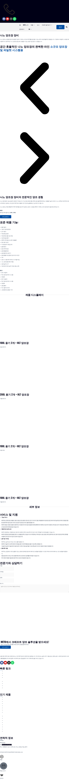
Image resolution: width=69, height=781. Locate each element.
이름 (1, 565)
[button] (67, 27)
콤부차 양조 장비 (7, 710)
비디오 (5, 675)
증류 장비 (5, 707)
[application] (34, 25)
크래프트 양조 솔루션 (8, 697)
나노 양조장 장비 (7, 703)
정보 (4, 671)
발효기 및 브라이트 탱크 (9, 705)
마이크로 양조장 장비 (8, 699)
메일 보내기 (3, 770)
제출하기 (5, 594)
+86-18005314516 (10, 742)
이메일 (1, 571)
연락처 (5, 677)
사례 (4, 673)
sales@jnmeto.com (8, 740)
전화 (1, 577)
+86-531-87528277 (7, 744)
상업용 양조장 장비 (8, 701)
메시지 (1, 583)
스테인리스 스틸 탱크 (8, 712)
